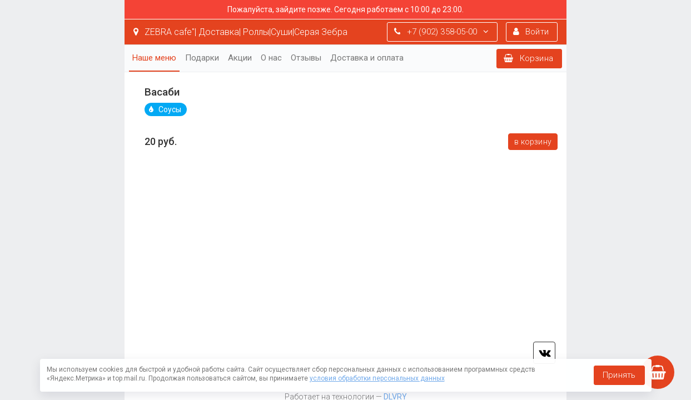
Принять (619, 375)
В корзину (532, 141)
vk (544, 353)
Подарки (202, 58)
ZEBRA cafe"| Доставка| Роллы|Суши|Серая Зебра (240, 32)
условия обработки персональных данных (377, 378)
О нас (271, 58)
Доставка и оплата (367, 58)
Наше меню (154, 58)
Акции (240, 58)
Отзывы (306, 58)
